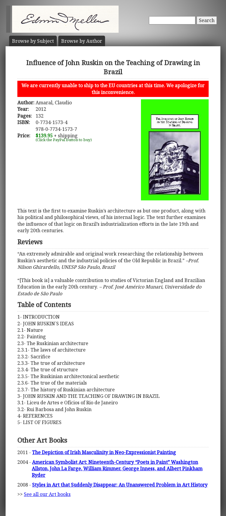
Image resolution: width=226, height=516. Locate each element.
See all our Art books (47, 494)
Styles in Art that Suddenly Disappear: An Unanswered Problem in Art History (119, 485)
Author (81, 41)
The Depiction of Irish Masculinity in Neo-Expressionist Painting (104, 452)
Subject (33, 41)
